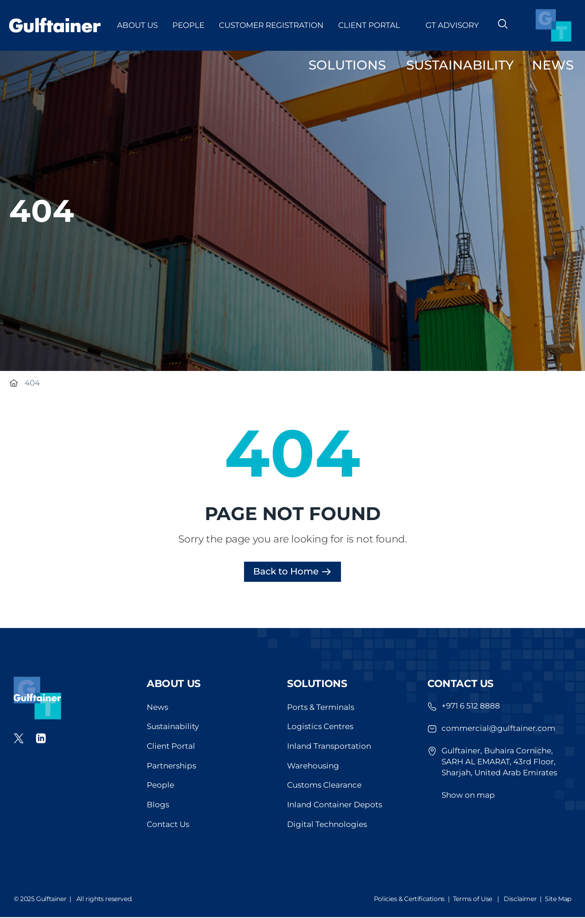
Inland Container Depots (334, 806)
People (188, 25)
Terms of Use (472, 900)
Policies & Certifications (409, 900)
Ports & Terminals (320, 707)
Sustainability (173, 727)
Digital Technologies (327, 825)
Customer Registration (271, 25)
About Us (137, 25)
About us (174, 683)
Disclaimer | (524, 900)
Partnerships (171, 766)
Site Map (558, 900)
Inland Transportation (329, 747)
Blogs (158, 806)
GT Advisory (452, 25)
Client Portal (374, 25)
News (157, 707)
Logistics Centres (320, 727)
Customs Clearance (324, 786)
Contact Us (168, 825)
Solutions (317, 683)
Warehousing (313, 766)
